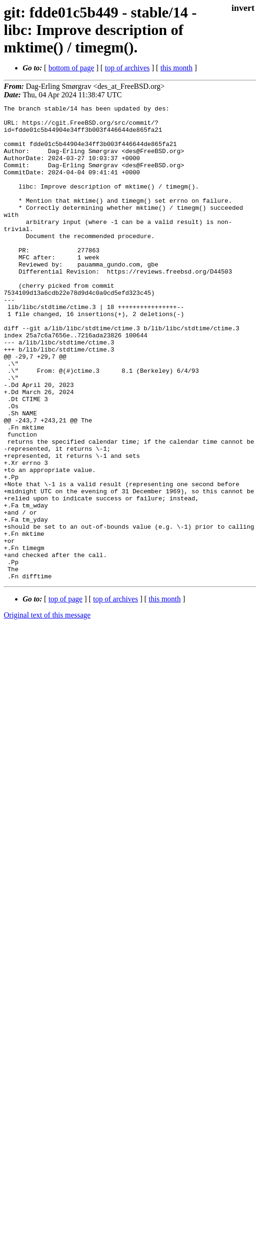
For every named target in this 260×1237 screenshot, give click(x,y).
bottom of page (71, 68)
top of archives (127, 68)
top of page (66, 694)
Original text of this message (47, 710)
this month (176, 68)
